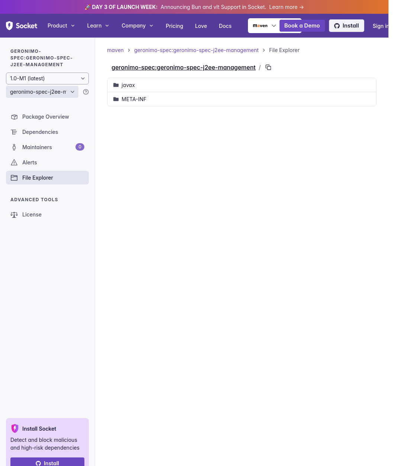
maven (115, 50)
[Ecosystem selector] (265, 25)
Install (346, 25)
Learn (98, 25)
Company (138, 25)
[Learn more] (86, 92)
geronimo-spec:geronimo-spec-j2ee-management (196, 50)
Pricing (174, 26)
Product (61, 25)
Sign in (381, 26)
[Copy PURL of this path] (268, 67)
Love (201, 26)
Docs (225, 26)
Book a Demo (302, 25)
